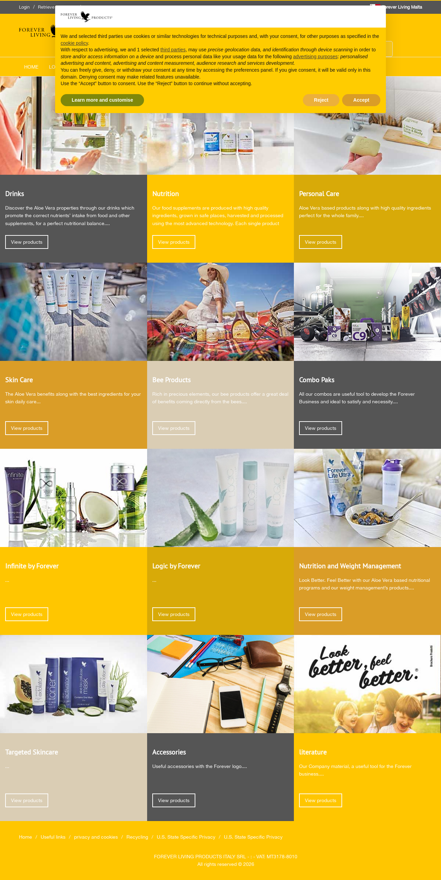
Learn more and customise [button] (102, 100)
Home (31, 67)
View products (26, 242)
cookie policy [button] (74, 43)
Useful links (53, 837)
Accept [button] (361, 100)
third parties (172, 49)
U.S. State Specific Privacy (186, 837)
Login (24, 7)
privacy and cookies (96, 837)
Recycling (137, 837)
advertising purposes (315, 56)
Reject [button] (321, 100)
